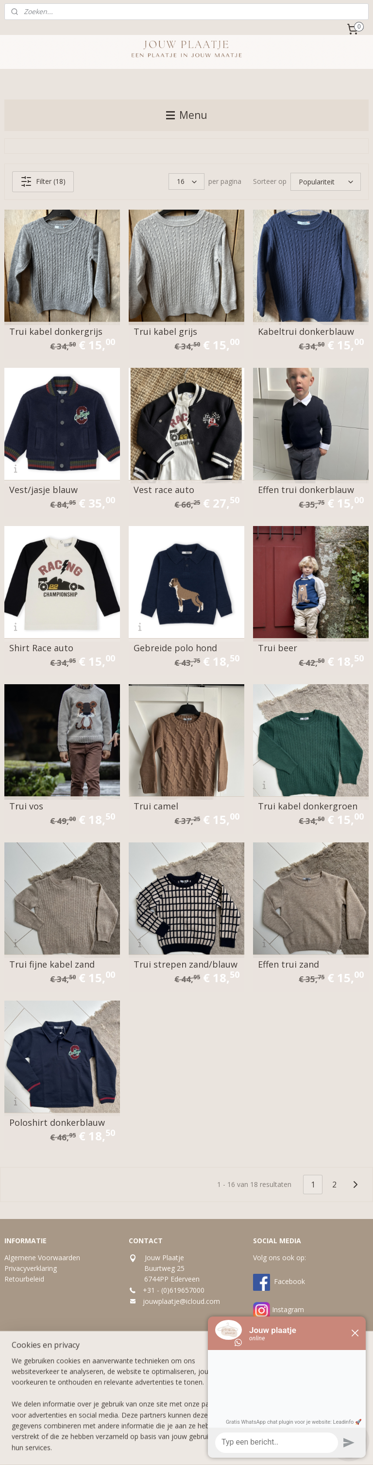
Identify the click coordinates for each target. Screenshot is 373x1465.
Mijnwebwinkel (289, 1447)
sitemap (147, 1447)
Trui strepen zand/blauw (185, 964)
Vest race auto (164, 489)
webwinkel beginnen (205, 1447)
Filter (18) (43, 181)
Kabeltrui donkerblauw (306, 331)
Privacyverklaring (30, 1268)
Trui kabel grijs (165, 331)
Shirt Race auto (41, 647)
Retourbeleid (24, 1279)
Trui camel (156, 806)
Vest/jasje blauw (43, 489)
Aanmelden (154, 1404)
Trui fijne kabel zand (52, 964)
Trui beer (277, 647)
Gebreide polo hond (175, 647)
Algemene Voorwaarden (42, 1257)
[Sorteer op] (325, 181)
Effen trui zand (288, 964)
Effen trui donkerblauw (306, 489)
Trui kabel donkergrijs (55, 331)
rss (167, 1447)
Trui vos (26, 806)
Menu (186, 115)
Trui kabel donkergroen (307, 806)
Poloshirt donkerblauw (57, 1122)
